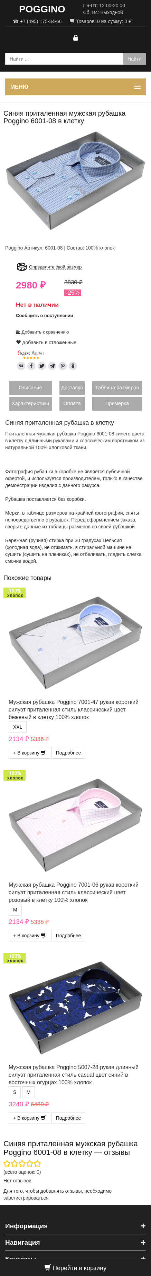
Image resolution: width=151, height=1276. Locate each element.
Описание (30, 387)
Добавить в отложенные (46, 342)
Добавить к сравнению (42, 332)
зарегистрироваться (25, 1198)
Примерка (117, 403)
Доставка (72, 387)
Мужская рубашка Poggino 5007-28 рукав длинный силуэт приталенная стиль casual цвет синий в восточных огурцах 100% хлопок (74, 1074)
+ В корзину (29, 753)
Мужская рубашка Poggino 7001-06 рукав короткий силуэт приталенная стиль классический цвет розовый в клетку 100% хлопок (74, 892)
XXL (17, 727)
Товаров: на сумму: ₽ (100, 21)
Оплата (72, 403)
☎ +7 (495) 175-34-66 (37, 21)
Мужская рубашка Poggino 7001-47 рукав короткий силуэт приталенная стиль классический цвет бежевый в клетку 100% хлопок (74, 709)
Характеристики (30, 403)
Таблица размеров (117, 387)
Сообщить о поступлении (44, 315)
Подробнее (68, 753)
